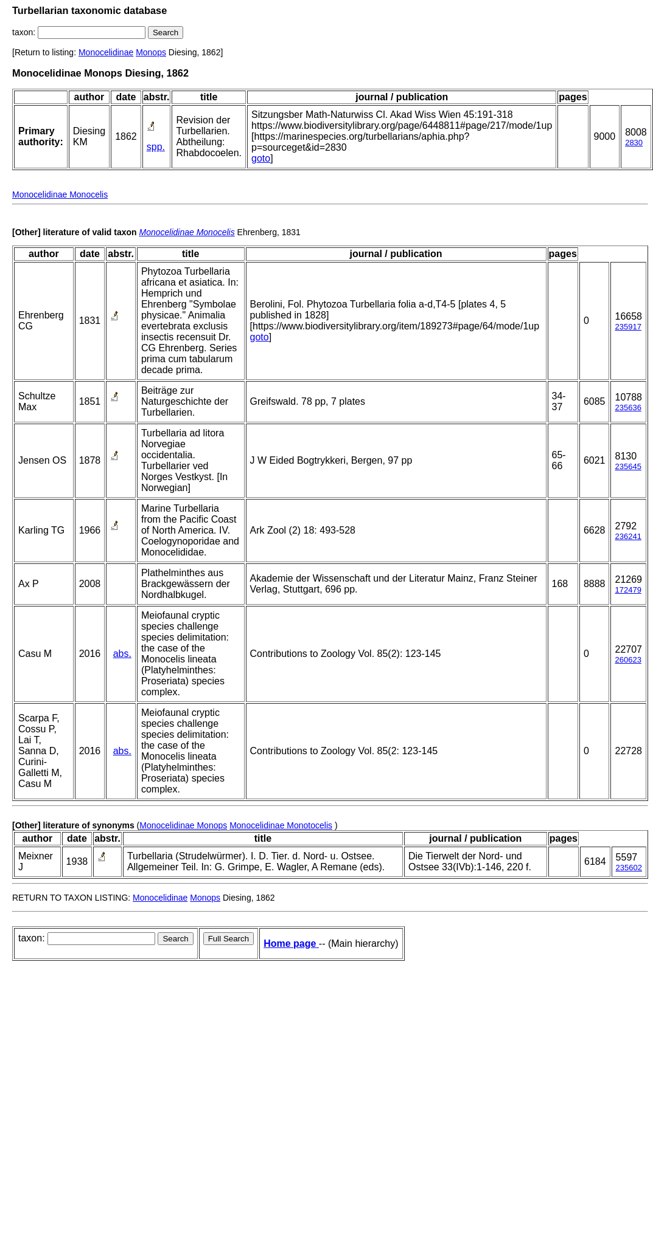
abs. (122, 653)
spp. (156, 147)
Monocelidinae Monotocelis (280, 825)
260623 (628, 659)
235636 (628, 407)
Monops (151, 52)
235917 (628, 326)
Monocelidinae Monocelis (60, 194)
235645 (628, 466)
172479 (628, 589)
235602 (629, 867)
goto (260, 158)
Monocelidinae (106, 52)
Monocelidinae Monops (183, 825)
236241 (628, 536)
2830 (634, 142)
